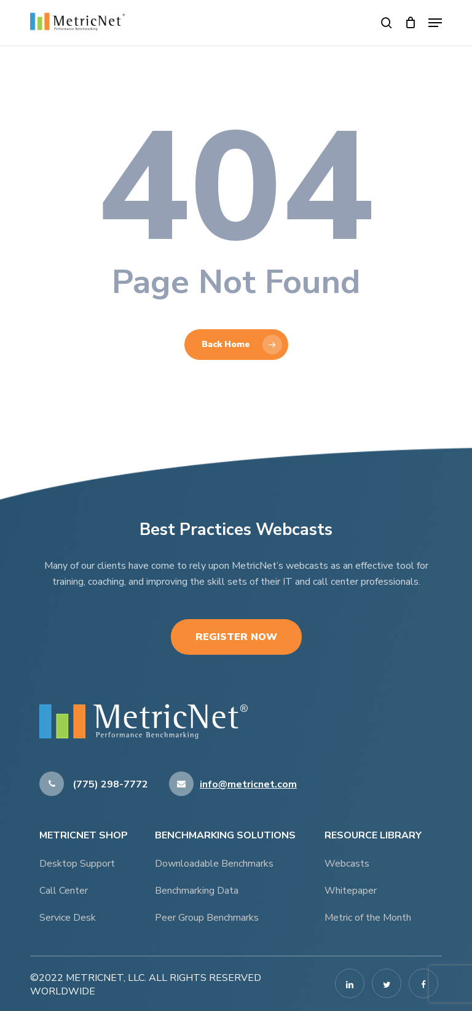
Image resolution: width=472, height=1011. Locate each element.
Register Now (236, 637)
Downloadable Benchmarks (214, 863)
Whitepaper (350, 890)
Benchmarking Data (196, 890)
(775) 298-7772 (93, 784)
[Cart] (410, 22)
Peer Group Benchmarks (207, 917)
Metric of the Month (367, 917)
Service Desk (67, 917)
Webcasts (346, 863)
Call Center (63, 890)
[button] (435, 23)
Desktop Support (77, 863)
